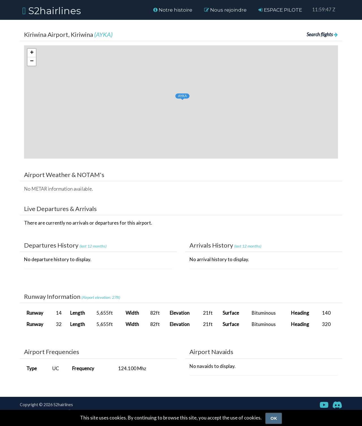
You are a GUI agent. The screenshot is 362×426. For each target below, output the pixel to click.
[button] (177, 95)
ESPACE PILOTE (280, 10)
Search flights (322, 34)
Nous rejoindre (225, 10)
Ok (273, 418)
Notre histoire (172, 10)
